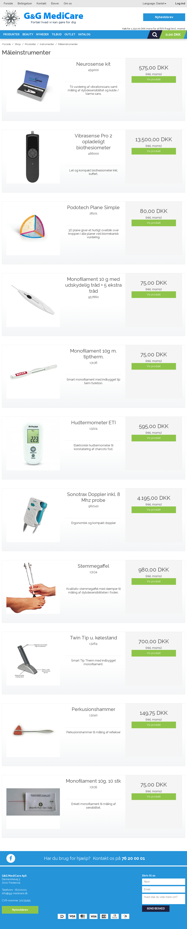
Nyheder (42, 34)
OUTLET (69, 34)
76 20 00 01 (133, 858)
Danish (160, 3)
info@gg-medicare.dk (15, 893)
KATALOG (84, 34)
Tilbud (57, 34)
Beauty (27, 34)
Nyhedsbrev (164, 17)
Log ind (180, 3)
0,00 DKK (173, 34)
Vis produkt (154, 79)
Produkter (11, 34)
